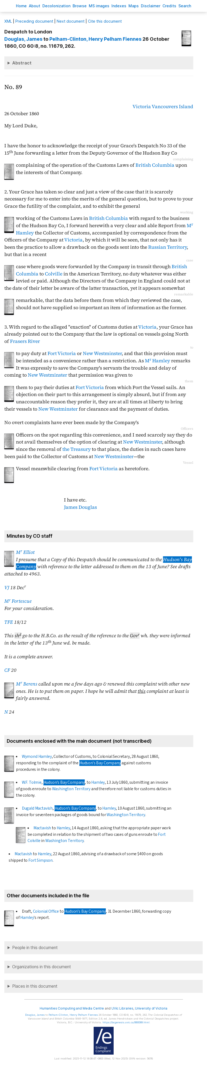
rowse (80, 6)
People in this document (35, 947)
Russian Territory (167, 247)
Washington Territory (71, 789)
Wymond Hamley (37, 756)
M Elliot (25, 552)
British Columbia (154, 165)
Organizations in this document (41, 966)
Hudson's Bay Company (100, 763)
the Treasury (76, 449)
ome (21, 6)
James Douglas (80, 507)
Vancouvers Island (172, 106)
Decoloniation (56, 6)
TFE (8, 622)
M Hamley (157, 360)
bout (34, 6)
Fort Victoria (61, 353)
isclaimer (150, 6)
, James (23, 39)
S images (99, 6)
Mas (133, 6)
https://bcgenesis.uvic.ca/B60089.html (126, 1022)
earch (184, 6)
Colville (53, 274)
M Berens (26, 684)
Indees (118, 6)
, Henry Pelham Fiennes (95, 39)
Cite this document (105, 21)
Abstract (22, 63)
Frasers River (25, 341)
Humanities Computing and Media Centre (72, 1008)
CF (7, 670)
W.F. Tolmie (32, 782)
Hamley (98, 782)
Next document (70, 21)
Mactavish (42, 828)
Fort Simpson (40, 860)
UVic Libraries (122, 1008)
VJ (6, 587)
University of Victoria (151, 1008)
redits (169, 6)
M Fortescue (18, 601)
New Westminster (102, 353)
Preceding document (34, 21)
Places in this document (34, 986)
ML (8, 21)
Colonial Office (46, 911)
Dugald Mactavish (37, 808)
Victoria (142, 106)
